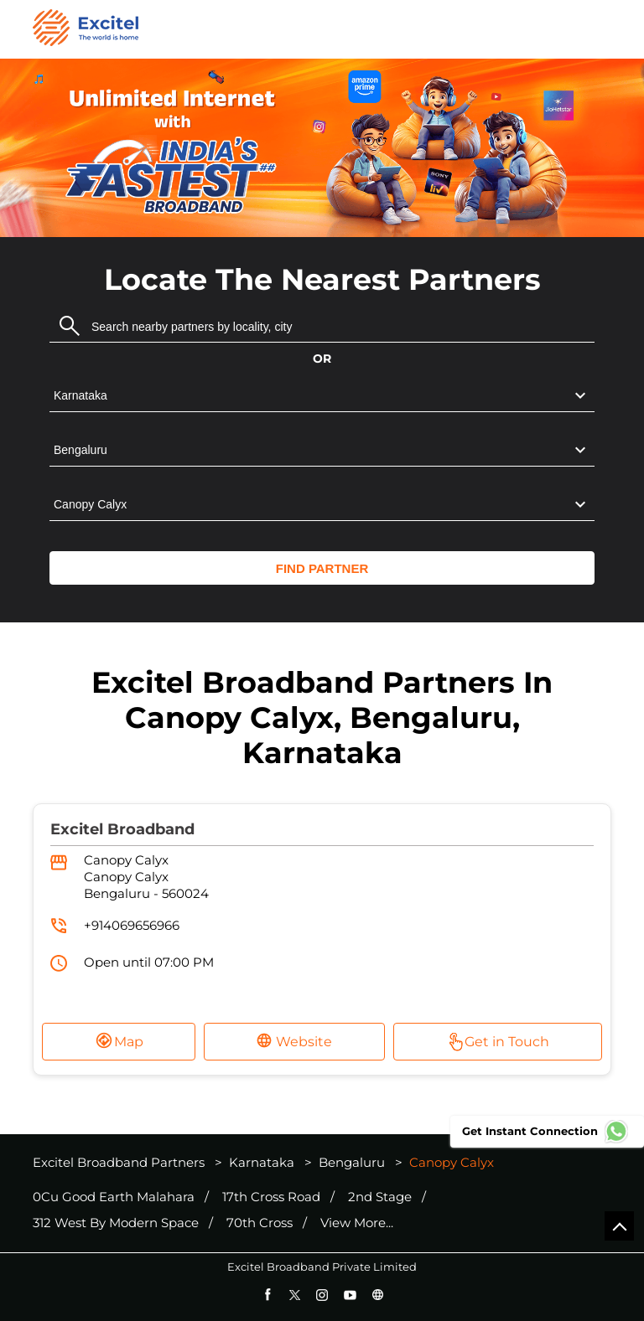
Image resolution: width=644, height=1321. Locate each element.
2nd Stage (380, 1197)
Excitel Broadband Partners (120, 1162)
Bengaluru (352, 1162)
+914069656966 (131, 925)
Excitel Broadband (122, 829)
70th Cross (259, 1223)
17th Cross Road (271, 1197)
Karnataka (261, 1162)
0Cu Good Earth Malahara (114, 1197)
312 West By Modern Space (116, 1223)
